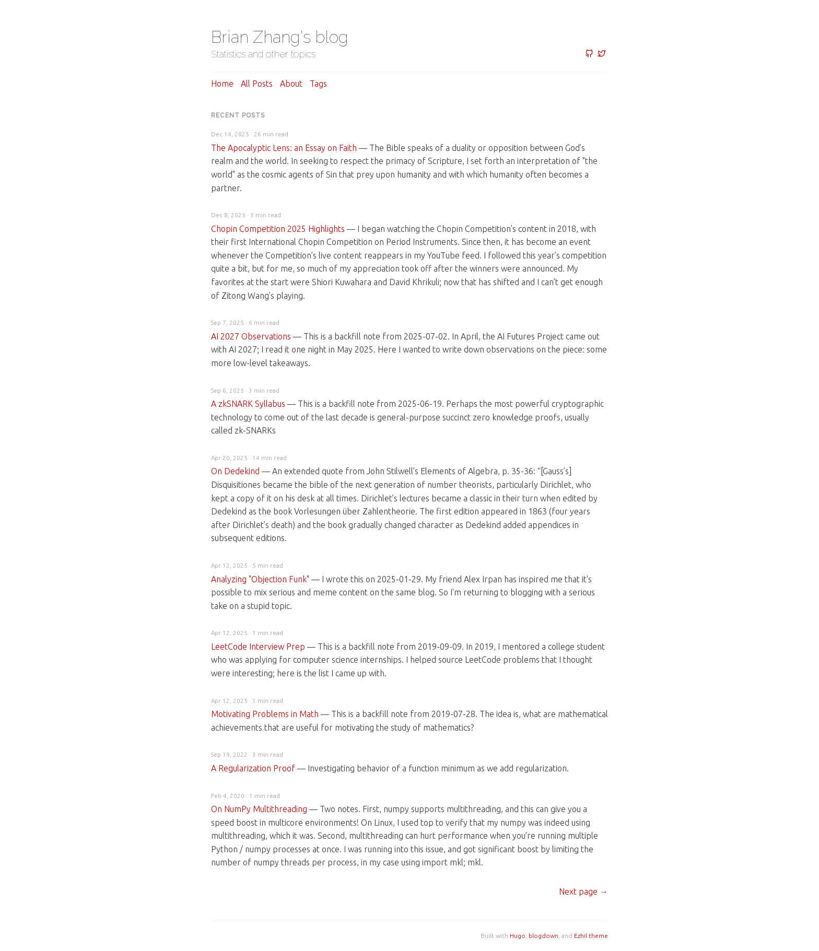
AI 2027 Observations (251, 336)
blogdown (543, 935)
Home (222, 83)
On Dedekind (235, 471)
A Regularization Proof (253, 768)
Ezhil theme (591, 935)
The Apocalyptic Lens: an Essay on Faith (284, 147)
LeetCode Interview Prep (258, 646)
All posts (257, 83)
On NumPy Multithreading (259, 809)
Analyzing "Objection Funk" (260, 579)
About (291, 83)
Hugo (517, 935)
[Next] (583, 891)
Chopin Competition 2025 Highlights (278, 228)
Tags (318, 83)
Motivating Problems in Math (265, 714)
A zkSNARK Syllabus (248, 403)
